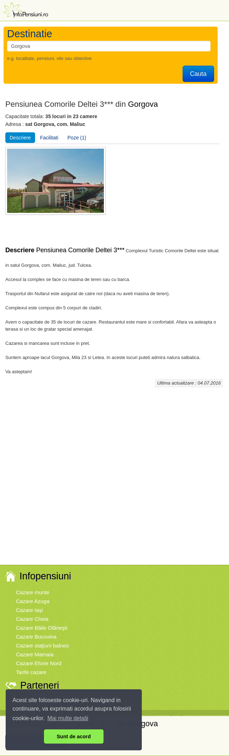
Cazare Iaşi (29, 610)
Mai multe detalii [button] (68, 718)
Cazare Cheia (32, 619)
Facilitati (49, 137)
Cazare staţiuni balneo (42, 645)
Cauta (198, 73)
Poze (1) (76, 137)
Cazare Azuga (32, 601)
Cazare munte (32, 592)
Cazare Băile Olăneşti (41, 628)
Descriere (20, 137)
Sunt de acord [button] (74, 736)
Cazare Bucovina (36, 637)
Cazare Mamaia (35, 654)
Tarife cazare (31, 672)
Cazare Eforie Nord (38, 663)
